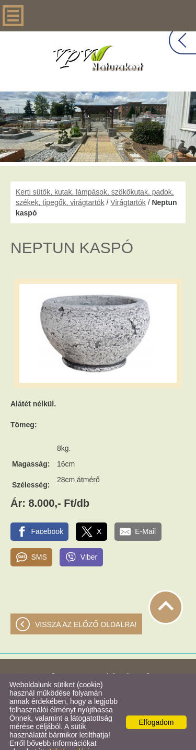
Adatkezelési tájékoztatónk (49, 734)
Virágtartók (127, 181)
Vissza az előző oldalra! (86, 603)
